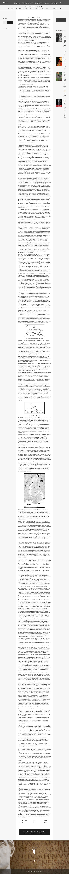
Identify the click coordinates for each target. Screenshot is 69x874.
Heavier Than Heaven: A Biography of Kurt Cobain (65, 40)
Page (24, 821)
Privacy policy (40, 871)
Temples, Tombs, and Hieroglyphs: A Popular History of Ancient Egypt (41, 8)
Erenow (27, 871)
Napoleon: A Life (65, 59)
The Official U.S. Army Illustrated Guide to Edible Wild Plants (65, 81)
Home (9, 8)
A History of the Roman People (65, 104)
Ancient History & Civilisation (18, 8)
